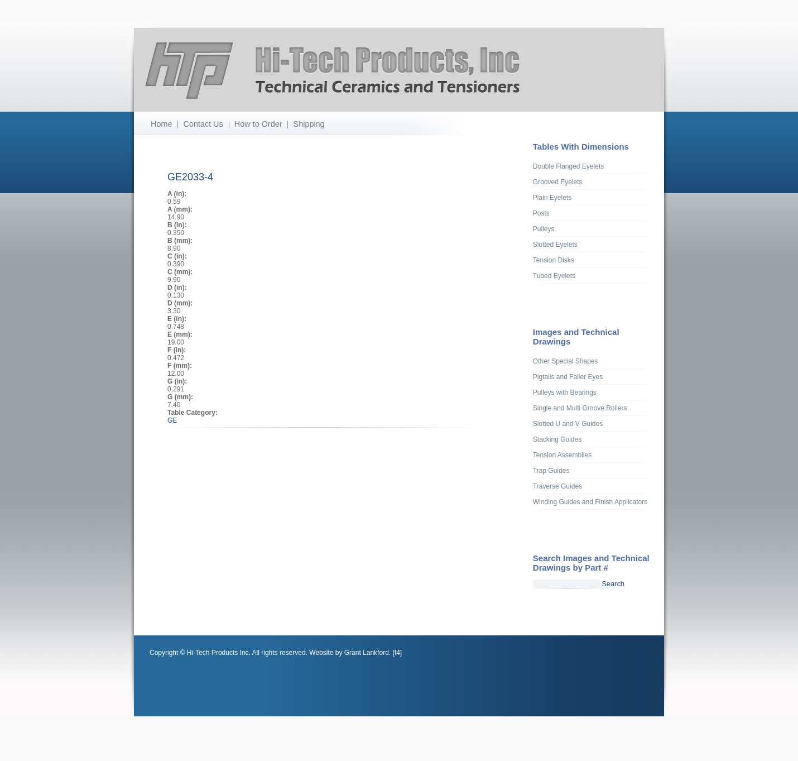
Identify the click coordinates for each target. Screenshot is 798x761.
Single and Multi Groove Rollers (580, 408)
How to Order (258, 123)
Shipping (309, 123)
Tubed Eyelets (554, 276)
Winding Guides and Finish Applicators (590, 502)
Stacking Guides (557, 439)
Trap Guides (551, 471)
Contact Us (203, 123)
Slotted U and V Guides (568, 424)
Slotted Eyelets (555, 244)
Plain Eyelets (552, 198)
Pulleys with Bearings (565, 392)
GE (172, 420)
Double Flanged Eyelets (568, 166)
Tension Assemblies (562, 455)
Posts (541, 213)
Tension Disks (553, 260)
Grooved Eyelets (558, 182)
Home (161, 123)
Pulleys (544, 229)
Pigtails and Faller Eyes (568, 377)
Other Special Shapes (565, 361)
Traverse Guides (557, 486)
